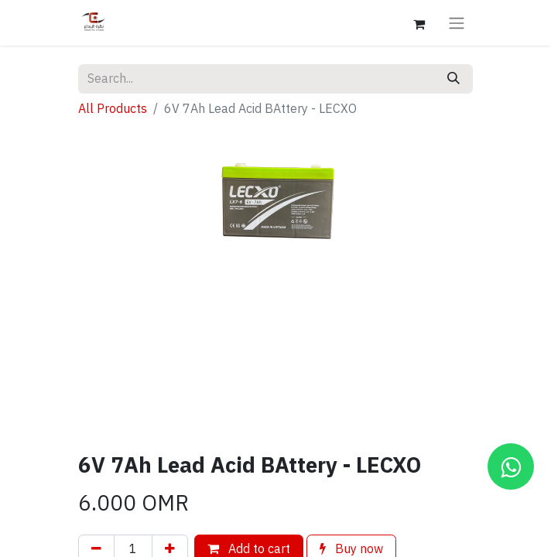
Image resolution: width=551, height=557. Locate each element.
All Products (112, 109)
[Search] (453, 79)
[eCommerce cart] (418, 22)
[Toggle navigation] (456, 22)
